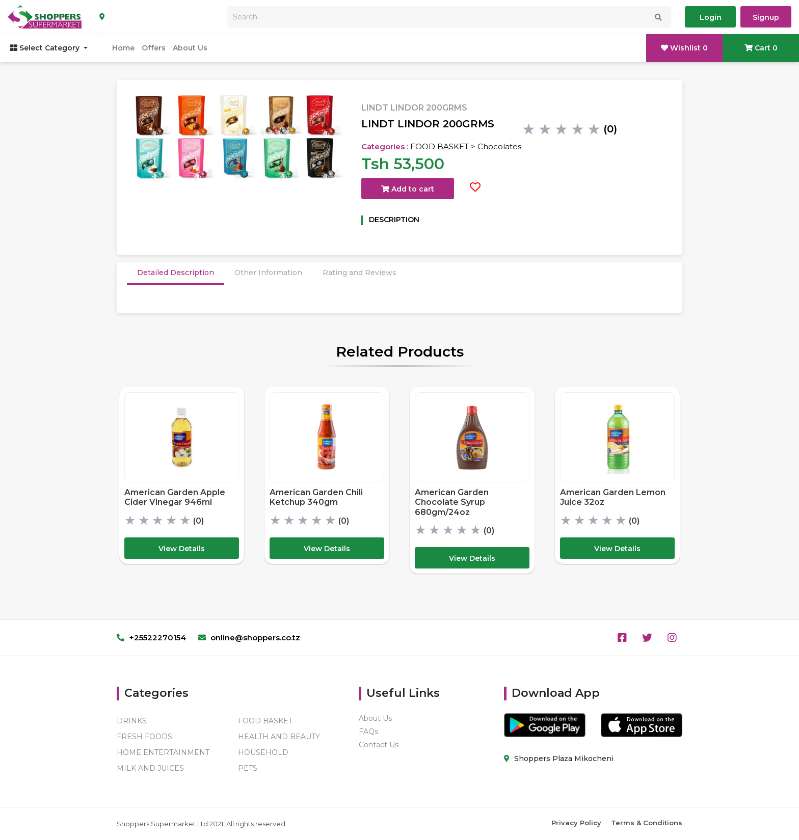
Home (123, 47)
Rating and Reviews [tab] (359, 272)
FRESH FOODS (144, 736)
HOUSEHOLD (263, 752)
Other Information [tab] (268, 272)
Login (711, 17)
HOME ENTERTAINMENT (163, 752)
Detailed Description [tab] (175, 272)
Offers (154, 47)
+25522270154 (151, 637)
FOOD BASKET (265, 720)
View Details (181, 548)
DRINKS (132, 720)
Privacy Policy (576, 823)
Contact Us (378, 744)
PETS (247, 768)
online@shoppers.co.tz (249, 637)
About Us (190, 47)
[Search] (449, 17)
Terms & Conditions (646, 823)
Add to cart (407, 189)
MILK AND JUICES (150, 768)
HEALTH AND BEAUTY (279, 736)
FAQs (368, 731)
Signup (766, 17)
